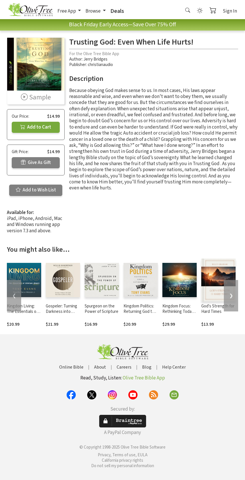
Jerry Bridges (95, 59)
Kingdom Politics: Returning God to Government (139, 311)
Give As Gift (36, 162)
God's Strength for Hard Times (217, 309)
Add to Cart (35, 127)
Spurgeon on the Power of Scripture (101, 309)
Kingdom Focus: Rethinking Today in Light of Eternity (179, 311)
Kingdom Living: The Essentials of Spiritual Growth (22, 311)
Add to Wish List (36, 190)
